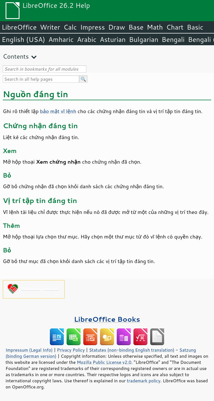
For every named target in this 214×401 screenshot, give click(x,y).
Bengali (173, 39)
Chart (174, 27)
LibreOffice (19, 27)
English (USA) (23, 39)
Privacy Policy (71, 350)
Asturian (113, 39)
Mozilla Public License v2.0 (104, 362)
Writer (50, 27)
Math (155, 27)
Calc (70, 27)
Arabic (86, 39)
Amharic (61, 39)
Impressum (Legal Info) (29, 350)
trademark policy (143, 381)
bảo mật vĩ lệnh (58, 111)
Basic (195, 27)
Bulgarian (143, 39)
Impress (92, 27)
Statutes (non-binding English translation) (131, 350)
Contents (16, 56)
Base (136, 27)
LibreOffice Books (107, 319)
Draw (116, 27)
